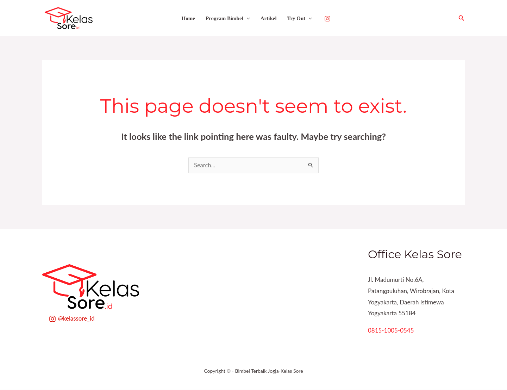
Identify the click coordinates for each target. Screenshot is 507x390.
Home (188, 18)
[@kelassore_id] (71, 319)
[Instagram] (327, 19)
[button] (461, 18)
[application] (246, 18)
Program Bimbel (228, 18)
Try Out (299, 18)
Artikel (269, 18)
